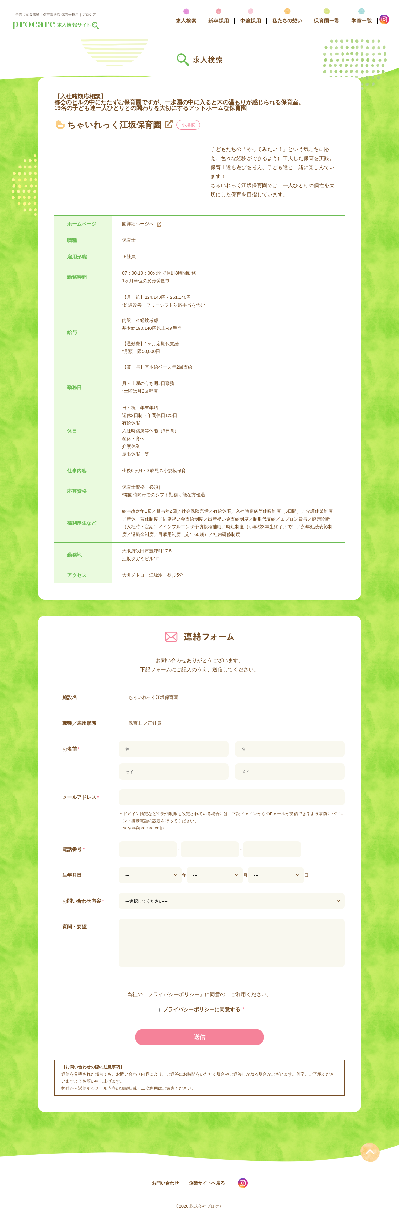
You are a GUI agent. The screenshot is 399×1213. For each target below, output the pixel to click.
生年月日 (72, 875)
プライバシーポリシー (174, 994)
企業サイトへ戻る (207, 1183)
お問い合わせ (165, 1183)
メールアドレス (80, 797)
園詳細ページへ (138, 223)
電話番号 (73, 849)
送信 (199, 1037)
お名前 (71, 749)
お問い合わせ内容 (83, 901)
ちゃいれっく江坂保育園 (114, 125)
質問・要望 (74, 926)
